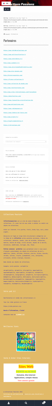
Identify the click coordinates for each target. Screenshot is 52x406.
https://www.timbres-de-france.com (15, 112)
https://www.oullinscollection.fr (15, 54)
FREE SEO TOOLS (23, 180)
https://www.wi (8, 58)
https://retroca (9, 125)
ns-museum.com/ (17, 71)
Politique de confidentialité (13, 394)
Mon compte (8, 403)
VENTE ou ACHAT (26, 371)
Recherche (26, 403)
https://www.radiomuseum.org (13, 108)
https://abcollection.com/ (12, 96)
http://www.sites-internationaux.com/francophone (20, 92)
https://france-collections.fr (14, 79)
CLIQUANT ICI (11, 156)
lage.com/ (17, 125)
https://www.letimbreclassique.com (15, 50)
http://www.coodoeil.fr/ (12, 62)
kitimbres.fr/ (17, 58)
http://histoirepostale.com (13, 75)
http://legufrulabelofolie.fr (13, 121)
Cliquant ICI (26, 201)
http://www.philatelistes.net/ (14, 104)
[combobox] (26, 142)
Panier (40, 402)
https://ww (7, 67)
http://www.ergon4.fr (11, 116)
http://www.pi (8, 71)
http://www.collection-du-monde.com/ (16, 83)
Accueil (8, 34)
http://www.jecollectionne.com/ (14, 87)
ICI (16, 156)
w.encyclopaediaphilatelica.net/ (21, 67)
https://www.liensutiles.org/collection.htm (18, 100)
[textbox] (26, 142)
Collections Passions (19, 4)
